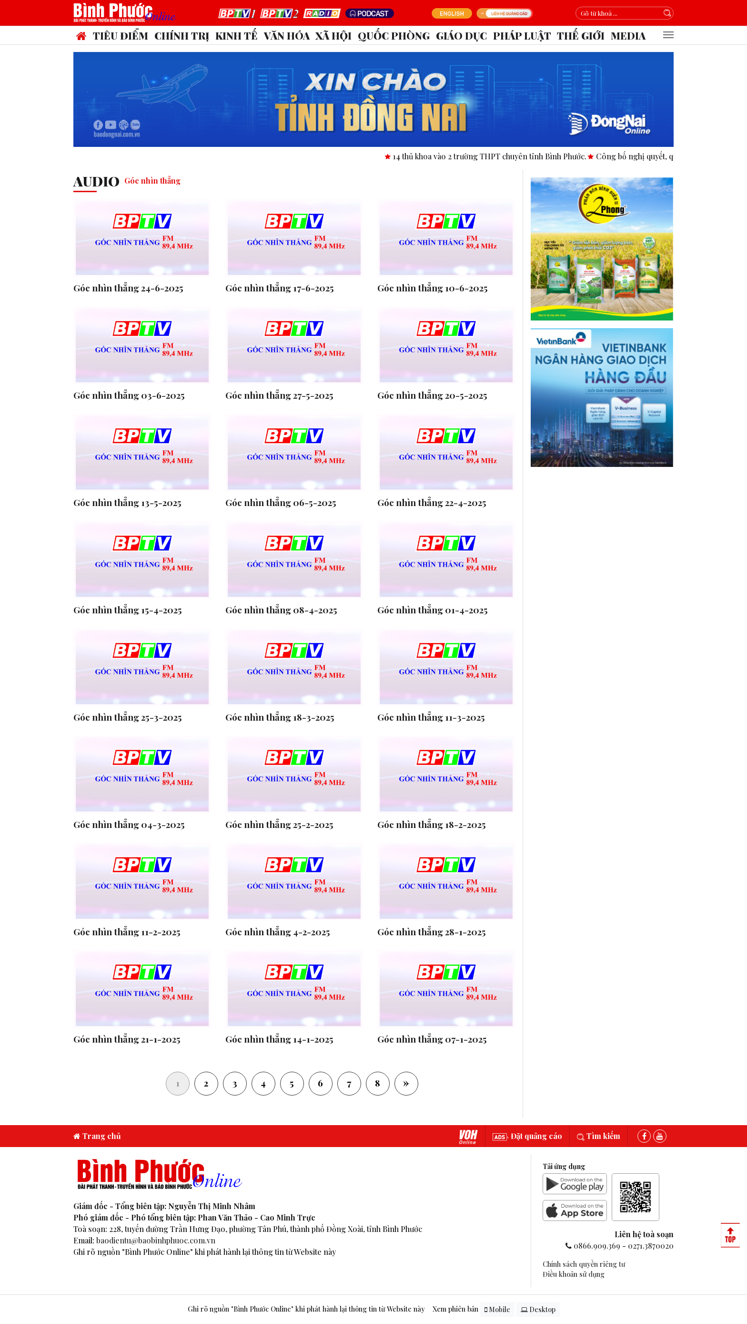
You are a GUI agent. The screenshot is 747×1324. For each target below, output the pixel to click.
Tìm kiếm (598, 1136)
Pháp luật (522, 35)
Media (628, 35)
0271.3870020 (651, 1246)
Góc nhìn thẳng (152, 180)
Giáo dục (461, 35)
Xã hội (333, 35)
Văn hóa (287, 35)
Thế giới (581, 35)
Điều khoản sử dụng (574, 1274)
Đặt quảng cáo (527, 1136)
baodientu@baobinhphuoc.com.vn (155, 1240)
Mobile (497, 1309)
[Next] (406, 1084)
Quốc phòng (394, 35)
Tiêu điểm (120, 35)
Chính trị (181, 35)
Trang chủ (97, 1136)
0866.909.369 (597, 1246)
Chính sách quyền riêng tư (584, 1264)
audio (96, 181)
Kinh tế (236, 35)
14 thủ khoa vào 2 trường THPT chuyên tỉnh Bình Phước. (501, 156)
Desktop (538, 1309)
